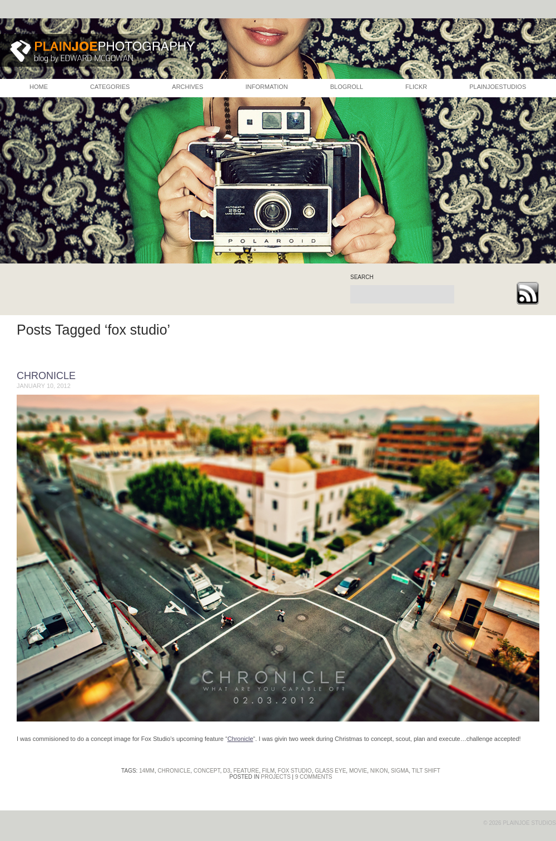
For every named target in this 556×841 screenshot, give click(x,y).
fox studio (295, 771)
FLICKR (416, 86)
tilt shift (426, 771)
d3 (226, 771)
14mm (147, 771)
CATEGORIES (110, 86)
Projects (275, 777)
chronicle (174, 771)
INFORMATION (267, 86)
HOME (38, 86)
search (362, 277)
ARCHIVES (187, 86)
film (268, 771)
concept (206, 771)
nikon (379, 771)
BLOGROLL (346, 86)
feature (246, 771)
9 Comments (313, 777)
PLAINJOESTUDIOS (497, 86)
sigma (400, 771)
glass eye (330, 771)
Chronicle (46, 375)
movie (358, 771)
